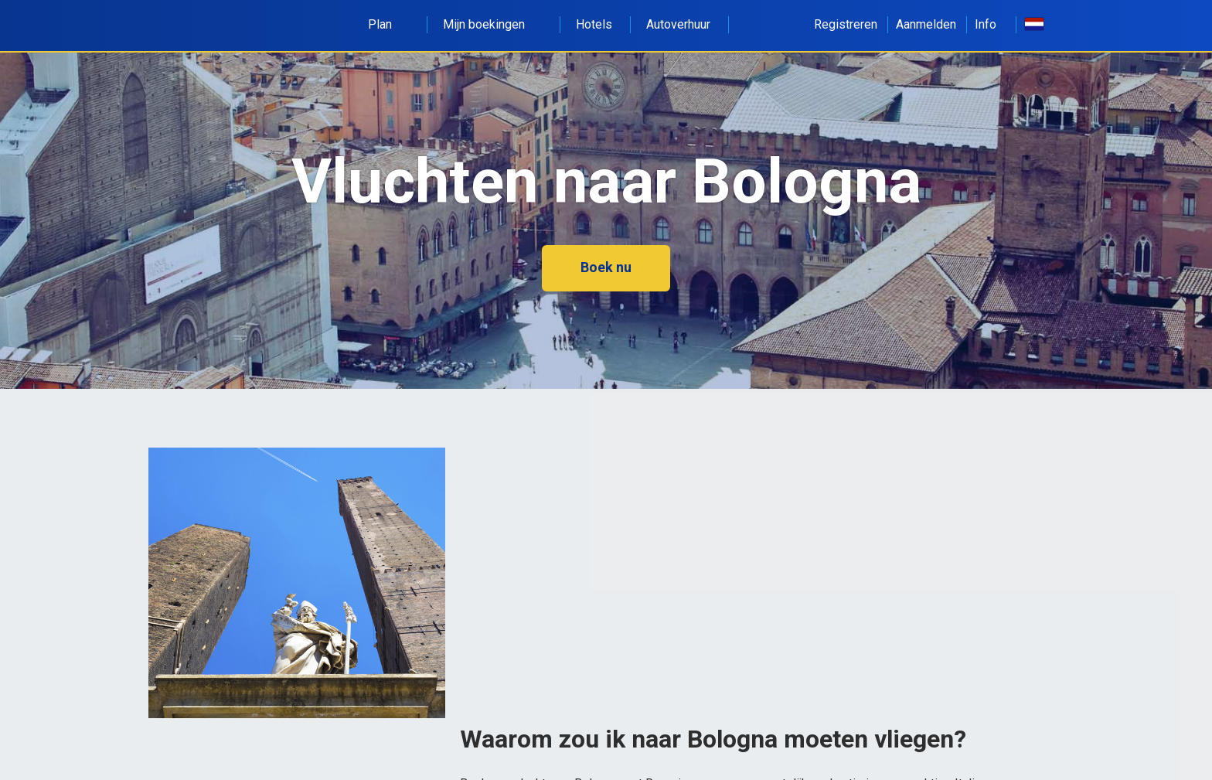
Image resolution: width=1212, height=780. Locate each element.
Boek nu (606, 267)
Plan (388, 24)
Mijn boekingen (492, 24)
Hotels (594, 24)
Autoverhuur (678, 24)
